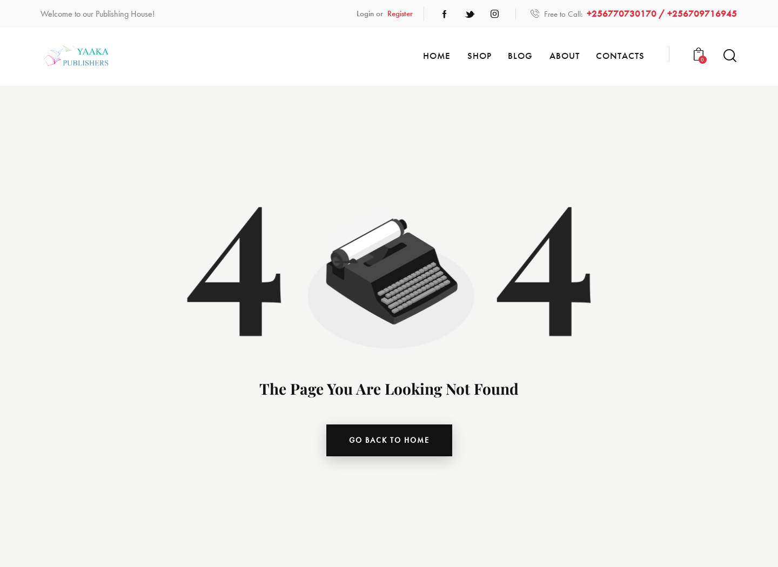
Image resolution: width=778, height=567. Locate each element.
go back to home (389, 440)
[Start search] (729, 56)
